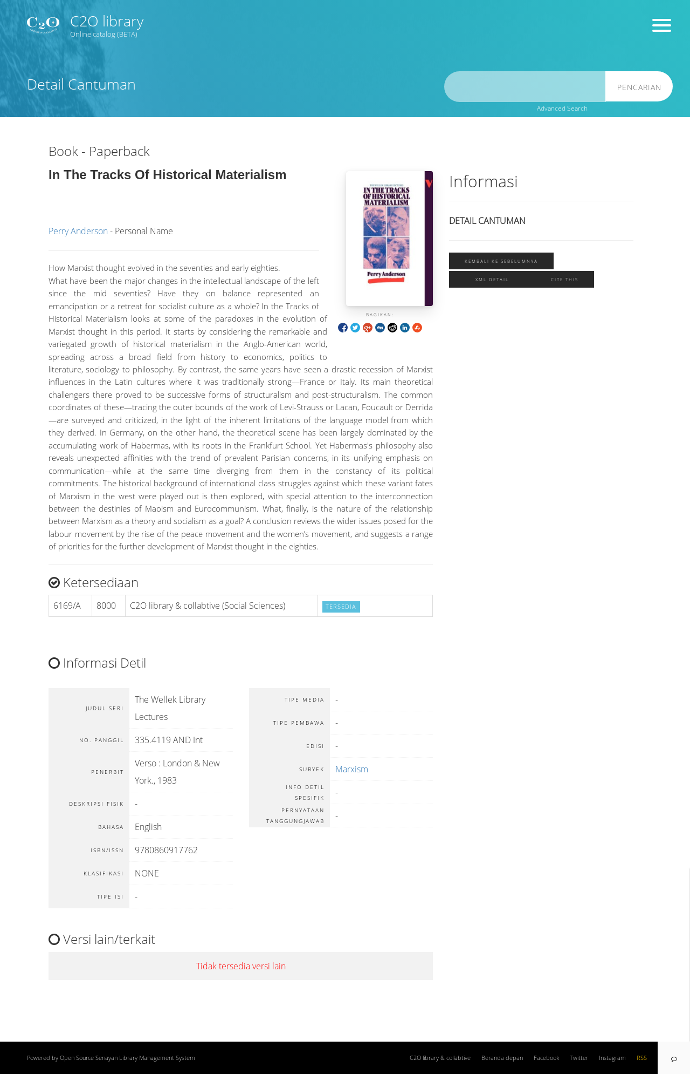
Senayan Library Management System (145, 1058)
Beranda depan (502, 1058)
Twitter (579, 1058)
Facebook (546, 1058)
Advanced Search (562, 108)
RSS (642, 1058)
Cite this (564, 279)
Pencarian (639, 87)
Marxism (351, 769)
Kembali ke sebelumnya (501, 261)
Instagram (612, 1058)
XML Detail (492, 279)
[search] (525, 86)
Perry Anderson (78, 231)
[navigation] (674, 1058)
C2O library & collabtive (440, 1058)
